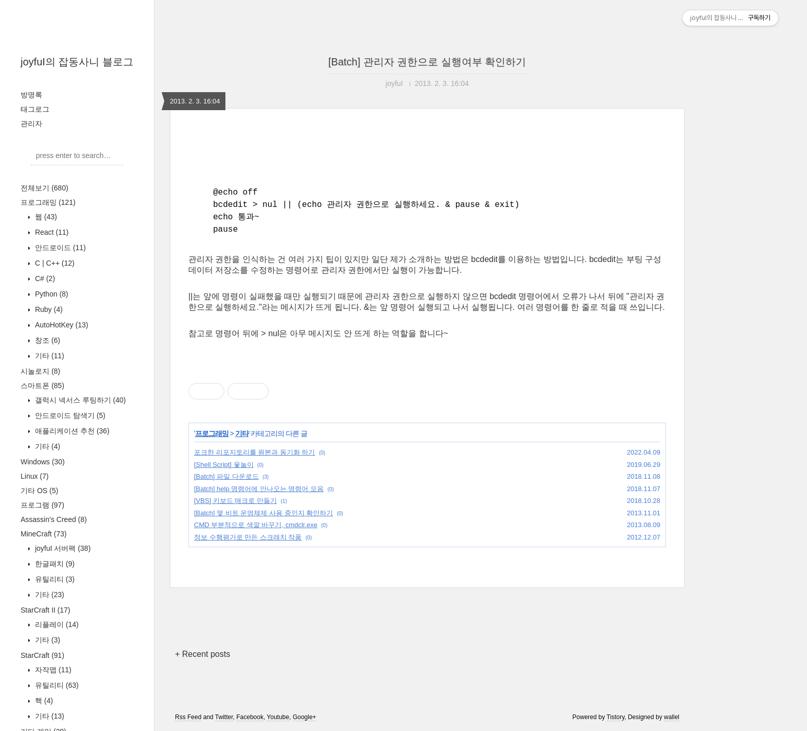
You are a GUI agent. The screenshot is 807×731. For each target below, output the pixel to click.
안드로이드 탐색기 (69, 415)
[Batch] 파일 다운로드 (226, 476)
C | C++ (54, 263)
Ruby (48, 309)
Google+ (305, 717)
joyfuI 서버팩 (62, 548)
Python (50, 294)
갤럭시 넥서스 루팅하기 (79, 400)
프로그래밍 (48, 202)
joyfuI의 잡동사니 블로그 (77, 61)
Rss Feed (188, 717)
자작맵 (52, 670)
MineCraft (43, 534)
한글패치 (54, 564)
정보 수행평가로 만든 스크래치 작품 (248, 537)
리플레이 (56, 624)
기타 (48, 356)
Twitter (224, 717)
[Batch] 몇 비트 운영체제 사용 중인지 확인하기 (263, 513)
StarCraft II (45, 610)
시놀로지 (40, 371)
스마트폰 (42, 385)
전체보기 (44, 188)
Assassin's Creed (54, 519)
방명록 (31, 95)
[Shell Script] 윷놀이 (224, 464)
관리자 (31, 123)
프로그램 (42, 505)
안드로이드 (59, 247)
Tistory (616, 717)
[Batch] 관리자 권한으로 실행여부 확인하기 (427, 61)
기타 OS (39, 490)
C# (44, 278)
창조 (46, 340)
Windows (43, 462)
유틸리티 (54, 579)
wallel (671, 717)
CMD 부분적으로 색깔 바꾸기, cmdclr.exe (256, 525)
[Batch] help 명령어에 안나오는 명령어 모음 (259, 489)
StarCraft (42, 655)
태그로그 (35, 109)
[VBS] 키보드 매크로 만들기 (235, 500)
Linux (34, 476)
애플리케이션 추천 (71, 431)
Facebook (250, 717)
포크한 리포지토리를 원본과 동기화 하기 (254, 452)
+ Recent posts (202, 654)
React (50, 232)
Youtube (278, 717)
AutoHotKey (60, 325)
